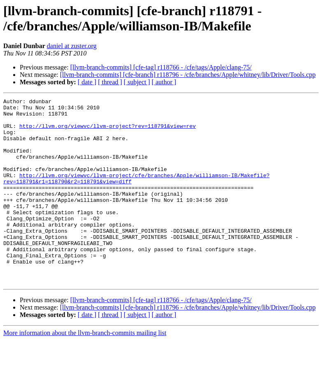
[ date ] (87, 82)
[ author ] (164, 82)
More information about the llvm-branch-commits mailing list (84, 369)
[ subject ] (137, 82)
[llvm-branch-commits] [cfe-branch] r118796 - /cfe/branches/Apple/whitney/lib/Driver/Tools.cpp (188, 74)
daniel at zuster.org (72, 45)
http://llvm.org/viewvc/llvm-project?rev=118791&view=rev (107, 132)
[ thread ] (110, 82)
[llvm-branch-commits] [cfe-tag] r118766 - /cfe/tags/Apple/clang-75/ (161, 67)
